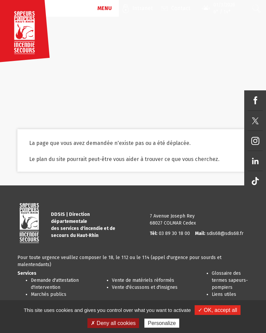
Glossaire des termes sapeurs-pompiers (230, 280)
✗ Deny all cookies (113, 323)
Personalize (162, 323)
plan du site (50, 159)
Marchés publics (48, 294)
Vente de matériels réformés (143, 280)
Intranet (142, 8)
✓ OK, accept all (217, 310)
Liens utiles (224, 294)
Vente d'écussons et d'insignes (145, 287)
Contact (180, 8)
